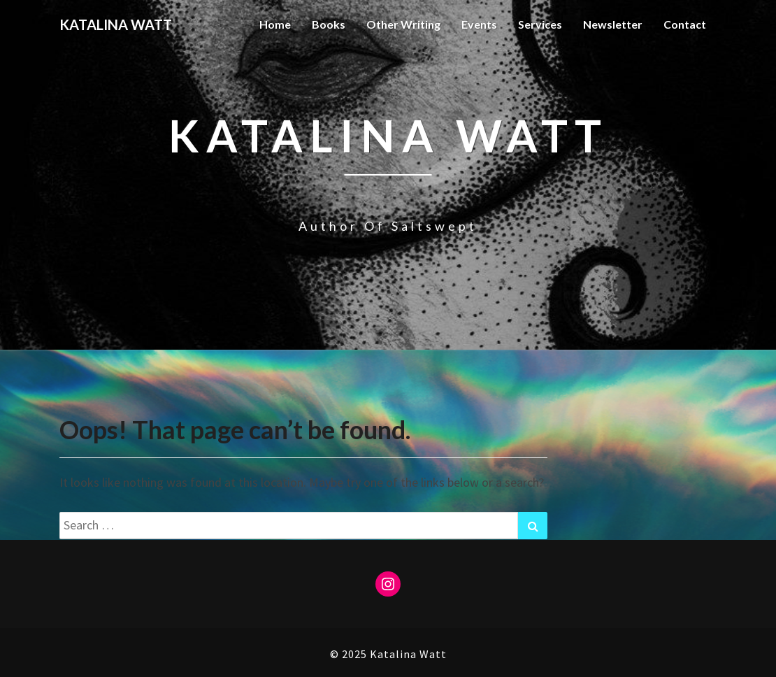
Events (479, 24)
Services (540, 24)
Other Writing (403, 24)
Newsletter (612, 24)
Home (275, 24)
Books (328, 24)
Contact (684, 24)
